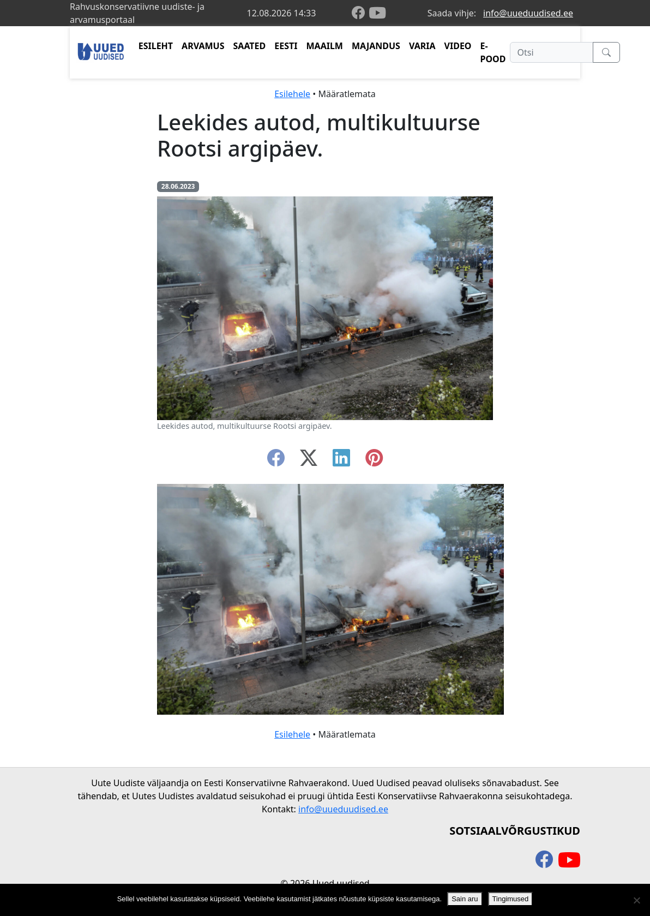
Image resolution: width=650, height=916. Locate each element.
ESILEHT (156, 46)
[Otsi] (551, 52)
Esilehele (292, 94)
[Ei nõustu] (636, 900)
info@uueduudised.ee (528, 13)
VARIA (422, 46)
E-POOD (493, 52)
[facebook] (360, 13)
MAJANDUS (376, 46)
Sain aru (465, 899)
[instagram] (374, 461)
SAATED (249, 46)
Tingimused (510, 899)
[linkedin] (341, 461)
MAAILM (324, 46)
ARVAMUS (203, 46)
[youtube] (377, 13)
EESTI (285, 46)
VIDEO (458, 46)
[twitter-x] (308, 461)
